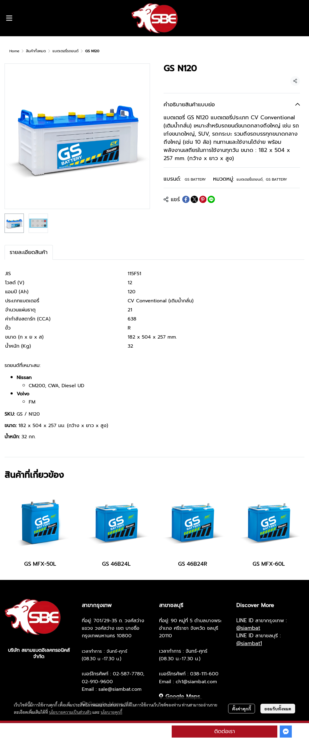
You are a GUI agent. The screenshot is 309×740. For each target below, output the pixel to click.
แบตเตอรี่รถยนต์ (65, 51)
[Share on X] (194, 199)
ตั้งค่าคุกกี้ (241, 708)
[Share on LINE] (211, 199)
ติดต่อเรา (224, 731)
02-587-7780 (128, 673)
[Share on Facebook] (186, 199)
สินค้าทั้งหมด (36, 51)
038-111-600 (204, 673)
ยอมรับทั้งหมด (277, 708)
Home (14, 51)
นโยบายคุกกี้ (111, 712)
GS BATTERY (195, 179)
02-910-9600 (97, 681)
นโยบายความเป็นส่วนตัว (70, 712)
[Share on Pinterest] (202, 199)
